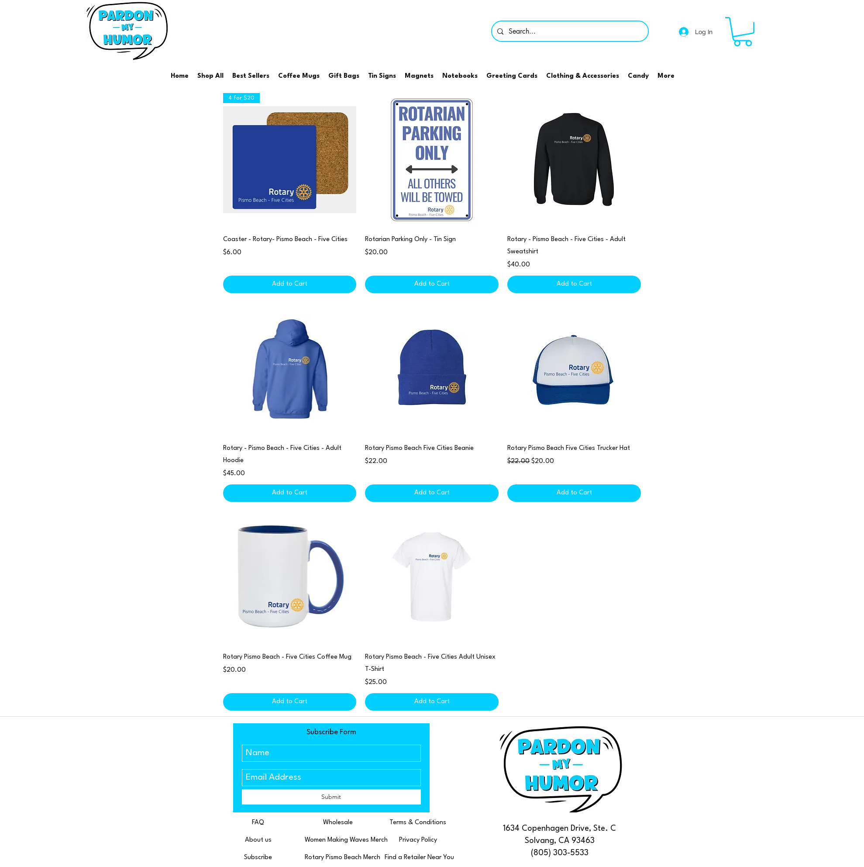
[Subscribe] (258, 858)
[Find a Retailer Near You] (419, 858)
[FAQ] (258, 823)
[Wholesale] (338, 823)
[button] (742, 31)
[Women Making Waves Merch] (346, 841)
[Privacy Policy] (418, 841)
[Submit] (331, 797)
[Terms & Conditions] (418, 823)
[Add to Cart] (290, 284)
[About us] (258, 841)
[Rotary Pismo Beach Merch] (342, 858)
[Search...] (569, 31)
